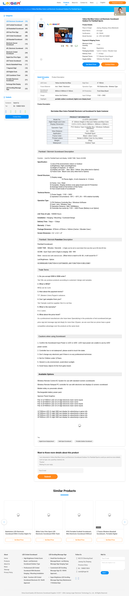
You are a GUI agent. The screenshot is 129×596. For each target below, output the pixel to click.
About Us (7, 564)
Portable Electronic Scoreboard (17, 79)
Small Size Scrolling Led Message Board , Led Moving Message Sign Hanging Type (59, 561)
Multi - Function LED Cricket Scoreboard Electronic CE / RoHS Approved (34, 580)
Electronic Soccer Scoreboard (17, 44)
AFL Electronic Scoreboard (17, 48)
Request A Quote (117, 3)
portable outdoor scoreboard (84, 441)
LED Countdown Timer (17, 75)
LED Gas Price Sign (17, 32)
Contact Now (17, 117)
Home (6, 558)
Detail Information (43, 77)
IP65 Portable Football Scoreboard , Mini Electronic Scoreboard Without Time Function (79, 534)
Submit (47, 476)
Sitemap (6, 569)
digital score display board (46, 441)
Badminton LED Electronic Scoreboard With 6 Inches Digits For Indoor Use (18, 534)
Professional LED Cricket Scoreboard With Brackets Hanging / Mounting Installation (34, 570)
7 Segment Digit (17, 68)
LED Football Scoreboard (17, 25)
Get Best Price (91, 64)
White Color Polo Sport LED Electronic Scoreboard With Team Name (48, 534)
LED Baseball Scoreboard (17, 39)
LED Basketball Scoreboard (17, 29)
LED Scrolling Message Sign (17, 88)
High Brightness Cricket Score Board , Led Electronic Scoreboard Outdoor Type (33, 561)
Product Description (58, 77)
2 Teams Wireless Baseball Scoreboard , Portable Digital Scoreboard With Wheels (107, 534)
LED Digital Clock (17, 72)
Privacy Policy (8, 572)
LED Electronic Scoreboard (17, 21)
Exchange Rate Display (17, 84)
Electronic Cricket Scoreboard (17, 52)
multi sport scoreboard (65, 441)
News (6, 567)
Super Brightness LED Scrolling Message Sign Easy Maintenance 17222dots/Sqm (60, 580)
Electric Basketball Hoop (17, 64)
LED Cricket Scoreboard (17, 36)
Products (7, 561)
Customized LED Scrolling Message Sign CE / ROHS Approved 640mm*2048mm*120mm (58, 571)
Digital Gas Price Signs (17, 57)
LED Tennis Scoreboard (17, 61)
